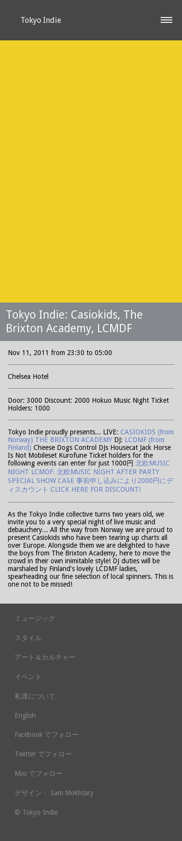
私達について (35, 696)
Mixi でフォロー (39, 773)
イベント (28, 676)
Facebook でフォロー (47, 734)
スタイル (28, 638)
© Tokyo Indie (36, 812)
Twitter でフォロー (43, 754)
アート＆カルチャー (45, 657)
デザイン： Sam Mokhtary (54, 793)
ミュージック (35, 618)
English (25, 715)
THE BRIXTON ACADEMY (74, 440)
